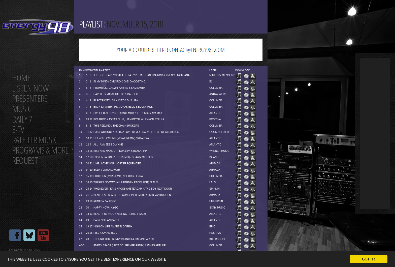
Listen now (30, 88)
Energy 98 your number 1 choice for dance (38, 27)
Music (21, 109)
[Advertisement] (375, 133)
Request (25, 160)
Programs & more (40, 150)
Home (21, 78)
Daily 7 (22, 119)
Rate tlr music (34, 140)
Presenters (30, 98)
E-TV (18, 129)
